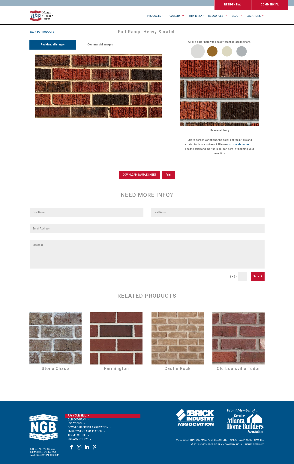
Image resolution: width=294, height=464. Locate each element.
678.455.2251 (50, 452)
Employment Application (85, 431)
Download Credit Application (88, 427)
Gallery (175, 15)
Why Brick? (196, 15)
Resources (215, 15)
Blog (235, 15)
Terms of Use (77, 435)
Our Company (77, 419)
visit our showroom (239, 144)
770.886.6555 (49, 449)
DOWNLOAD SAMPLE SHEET (139, 174)
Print (168, 174)
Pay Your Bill (77, 415)
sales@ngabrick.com (48, 455)
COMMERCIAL (270, 4)
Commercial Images (100, 44)
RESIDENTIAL (232, 4)
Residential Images (53, 44)
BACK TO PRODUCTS (41, 31)
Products (154, 15)
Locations (254, 15)
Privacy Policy (78, 439)
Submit (257, 276)
